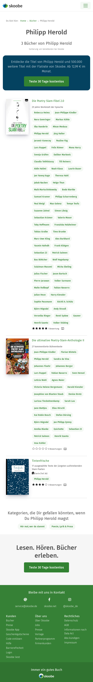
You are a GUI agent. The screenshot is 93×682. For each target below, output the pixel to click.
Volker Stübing (60, 322)
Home (23, 21)
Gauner (77, 315)
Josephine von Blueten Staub (48, 394)
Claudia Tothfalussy (44, 161)
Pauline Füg (62, 140)
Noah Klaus (57, 168)
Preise (9, 625)
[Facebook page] (50, 602)
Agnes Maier (58, 380)
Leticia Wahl (40, 380)
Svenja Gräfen (41, 154)
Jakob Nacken (41, 182)
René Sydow (62, 315)
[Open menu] (85, 5)
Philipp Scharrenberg (66, 196)
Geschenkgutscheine (17, 634)
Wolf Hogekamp (61, 259)
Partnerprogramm (45, 638)
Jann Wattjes (40, 408)
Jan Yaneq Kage (42, 175)
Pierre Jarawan (41, 280)
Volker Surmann (62, 280)
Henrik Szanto (41, 322)
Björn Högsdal (41, 308)
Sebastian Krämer (43, 217)
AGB (66, 625)
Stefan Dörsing (63, 415)
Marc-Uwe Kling (42, 238)
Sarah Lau (70, 401)
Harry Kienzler (58, 294)
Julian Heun (40, 294)
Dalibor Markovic (62, 154)
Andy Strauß (60, 308)
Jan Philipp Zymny (63, 422)
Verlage (39, 634)
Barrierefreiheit (14, 647)
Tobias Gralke (41, 231)
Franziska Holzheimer (65, 224)
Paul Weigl (39, 203)
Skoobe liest (13, 657)
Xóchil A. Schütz (65, 301)
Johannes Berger (64, 366)
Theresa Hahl (62, 175)
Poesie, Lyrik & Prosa (62, 526)
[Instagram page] (70, 602)
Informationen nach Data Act (75, 631)
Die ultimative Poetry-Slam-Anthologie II (58, 340)
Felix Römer (57, 147)
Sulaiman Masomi (43, 266)
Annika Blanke (41, 429)
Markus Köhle (63, 119)
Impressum (70, 642)
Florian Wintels (68, 352)
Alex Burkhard (62, 238)
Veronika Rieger (42, 315)
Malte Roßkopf (41, 287)
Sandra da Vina (61, 359)
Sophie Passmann (43, 301)
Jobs (37, 625)
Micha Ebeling (64, 266)
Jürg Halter (59, 133)
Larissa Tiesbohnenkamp (46, 401)
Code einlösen (14, 638)
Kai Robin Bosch (42, 415)
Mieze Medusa (60, 126)
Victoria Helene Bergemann (48, 387)
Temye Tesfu (73, 203)
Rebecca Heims (42, 112)
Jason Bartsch (60, 273)
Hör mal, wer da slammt (32, 526)
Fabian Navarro (61, 287)
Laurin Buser (74, 168)
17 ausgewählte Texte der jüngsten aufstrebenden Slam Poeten (57, 468)
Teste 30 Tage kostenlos (46, 81)
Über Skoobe (42, 620)
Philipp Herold (41, 133)
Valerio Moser (65, 217)
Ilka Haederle (41, 126)
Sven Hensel (78, 373)
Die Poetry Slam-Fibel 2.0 (48, 101)
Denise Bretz (75, 394)
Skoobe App (12, 629)
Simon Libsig (61, 210)
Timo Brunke (59, 231)
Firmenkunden (43, 643)
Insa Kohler (40, 443)
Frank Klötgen (61, 245)
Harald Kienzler (75, 387)
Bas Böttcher (40, 259)
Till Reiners (65, 161)
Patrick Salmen (59, 252)
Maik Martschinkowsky (45, 189)
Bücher (33, 21)
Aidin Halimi (40, 168)
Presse (38, 629)
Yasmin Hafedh (41, 245)
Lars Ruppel (40, 147)
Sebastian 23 (40, 252)
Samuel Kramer (42, 196)
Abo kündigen (71, 638)
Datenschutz (71, 620)
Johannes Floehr (42, 366)
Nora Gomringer (42, 119)
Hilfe (8, 643)
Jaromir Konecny (42, 140)
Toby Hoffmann (41, 224)
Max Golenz (55, 203)
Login (9, 652)
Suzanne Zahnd (41, 210)
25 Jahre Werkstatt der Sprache (47, 107)
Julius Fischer (41, 273)
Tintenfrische (40, 461)
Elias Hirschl (58, 408)
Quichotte (59, 429)
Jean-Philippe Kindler (66, 112)
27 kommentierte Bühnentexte (47, 346)
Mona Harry (75, 147)
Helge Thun (58, 182)
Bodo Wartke (68, 189)
